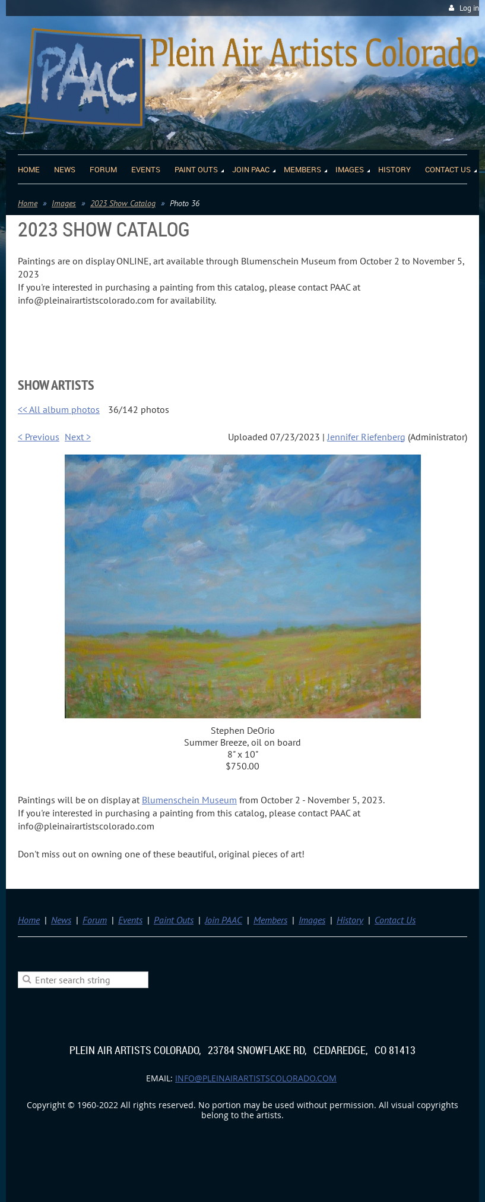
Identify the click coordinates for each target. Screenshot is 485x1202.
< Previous (38, 437)
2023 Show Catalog (123, 203)
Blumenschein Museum (189, 800)
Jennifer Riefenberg (366, 437)
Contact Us (395, 920)
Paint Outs (174, 920)
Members (270, 920)
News (61, 920)
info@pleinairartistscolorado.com (256, 1078)
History (350, 920)
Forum (95, 920)
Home (27, 203)
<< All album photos (59, 409)
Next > (78, 437)
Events (130, 920)
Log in (469, 8)
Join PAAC (223, 920)
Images (64, 203)
